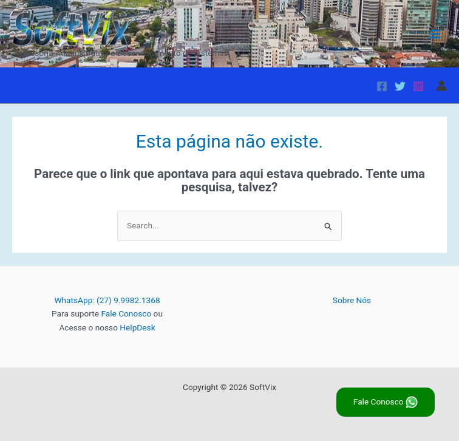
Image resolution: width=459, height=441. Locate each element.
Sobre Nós (352, 300)
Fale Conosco (126, 313)
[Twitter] (400, 86)
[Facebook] (381, 86)
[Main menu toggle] (435, 33)
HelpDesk (137, 327)
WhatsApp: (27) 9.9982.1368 (107, 300)
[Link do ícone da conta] (441, 85)
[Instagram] (418, 86)
